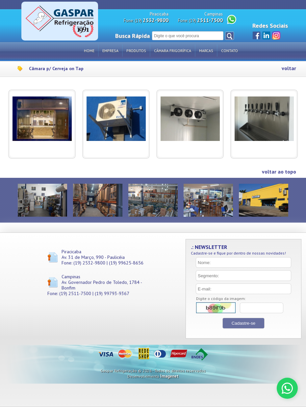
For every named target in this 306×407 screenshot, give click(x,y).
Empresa (110, 50)
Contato (229, 50)
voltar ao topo (279, 172)
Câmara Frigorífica (172, 50)
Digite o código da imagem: (221, 298)
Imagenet (169, 376)
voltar (289, 68)
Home (89, 50)
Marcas (206, 50)
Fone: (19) (146, 20)
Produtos (136, 50)
